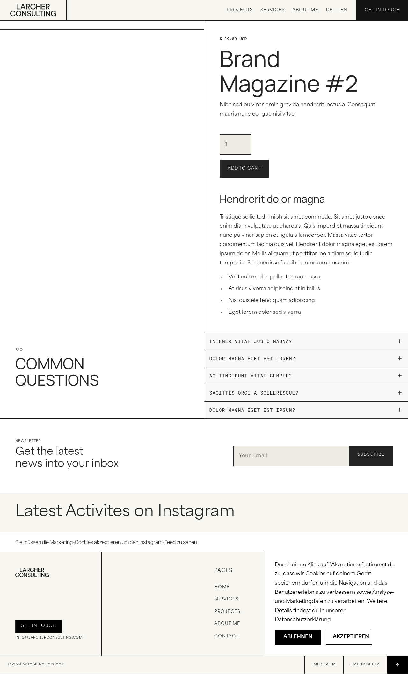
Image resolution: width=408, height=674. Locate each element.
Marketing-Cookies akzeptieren (85, 541)
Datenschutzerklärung (303, 619)
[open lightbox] (102, 25)
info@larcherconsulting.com (49, 638)
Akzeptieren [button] (351, 637)
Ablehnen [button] (297, 637)
